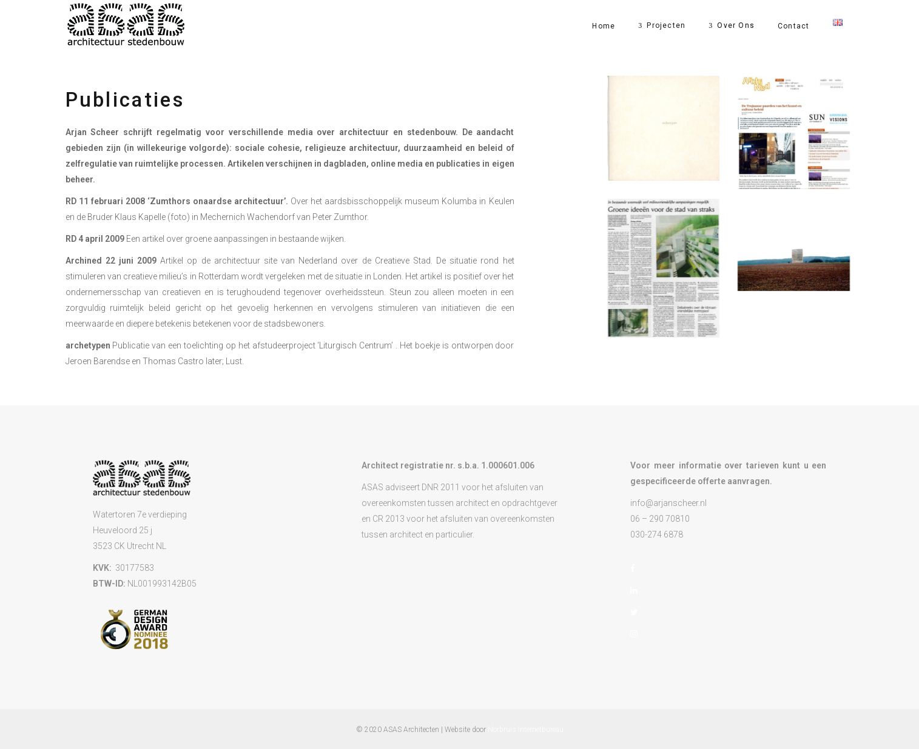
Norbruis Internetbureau (526, 729)
